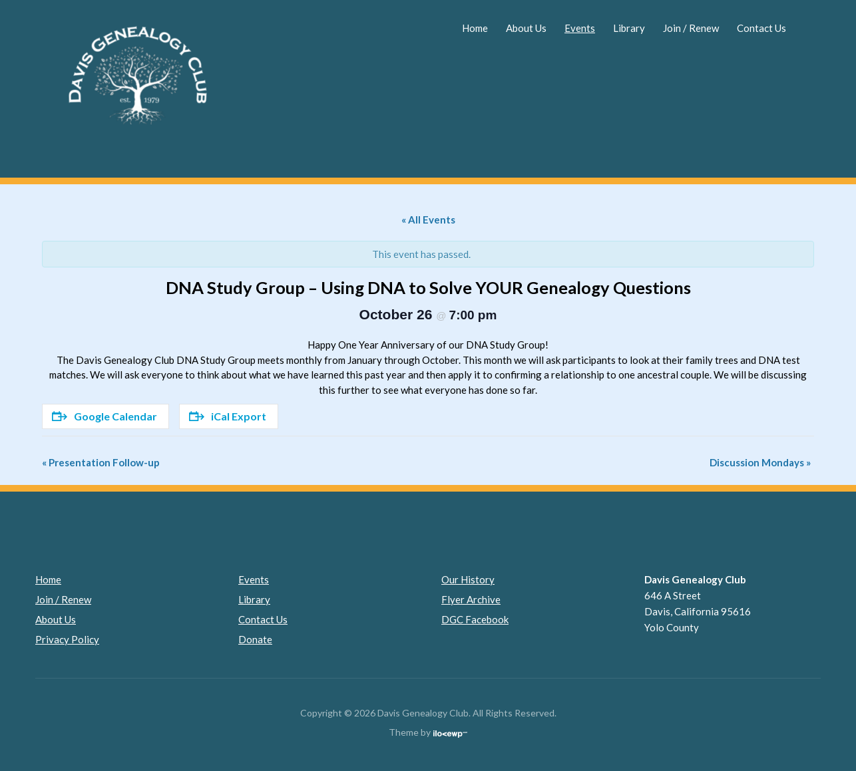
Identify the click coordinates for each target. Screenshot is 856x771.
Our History (468, 579)
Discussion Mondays (760, 462)
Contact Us (761, 28)
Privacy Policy (67, 639)
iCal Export (227, 416)
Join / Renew (691, 28)
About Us (526, 28)
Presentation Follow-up (101, 462)
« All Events (428, 220)
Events (579, 28)
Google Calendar (104, 416)
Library (629, 28)
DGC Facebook (475, 619)
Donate (255, 639)
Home (475, 28)
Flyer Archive (471, 599)
